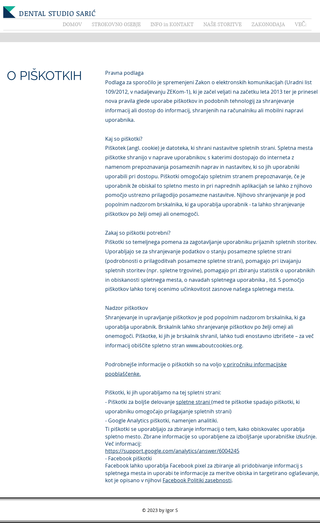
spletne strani (193, 401)
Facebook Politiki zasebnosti (197, 480)
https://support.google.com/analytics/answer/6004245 (172, 450)
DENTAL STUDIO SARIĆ (57, 13)
